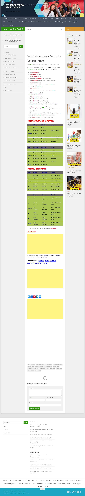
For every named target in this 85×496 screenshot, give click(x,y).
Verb (40, 69)
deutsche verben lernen (39, 366)
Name (30, 397)
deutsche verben (31, 366)
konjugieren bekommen (51, 368)
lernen (33, 257)
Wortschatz (30, 69)
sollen (47, 261)
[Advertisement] (45, 44)
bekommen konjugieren (40, 364)
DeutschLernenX (14, 5)
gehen (41, 255)
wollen (41, 261)
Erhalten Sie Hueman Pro (24, 493)
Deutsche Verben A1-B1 (43, 18)
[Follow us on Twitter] (15, 29)
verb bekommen (31, 370)
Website (30, 402)
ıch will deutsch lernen (41, 368)
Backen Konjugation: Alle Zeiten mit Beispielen (42, 437)
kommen (46, 255)
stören (38, 257)
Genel (29, 29)
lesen (29, 257)
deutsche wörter (56, 366)
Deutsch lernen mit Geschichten (59, 18)
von (43, 107)
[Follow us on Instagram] (18, 29)
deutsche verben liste (48, 366)
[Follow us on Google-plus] (20, 29)
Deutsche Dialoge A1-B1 (23, 22)
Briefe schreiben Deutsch (74, 18)
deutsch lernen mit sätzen (57, 364)
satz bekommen (59, 368)
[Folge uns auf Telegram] (22, 29)
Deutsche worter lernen (32, 368)
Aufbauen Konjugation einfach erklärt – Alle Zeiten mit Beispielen (77, 55)
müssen (38, 263)
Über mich (5, 25)
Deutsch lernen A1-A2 (48, 22)
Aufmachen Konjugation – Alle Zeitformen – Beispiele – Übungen (77, 43)
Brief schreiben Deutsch (10, 61)
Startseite (5, 18)
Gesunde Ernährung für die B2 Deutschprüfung (42, 434)
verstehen (44, 257)
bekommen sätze (49, 364)
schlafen (52, 255)
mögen (44, 263)
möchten (30, 263)
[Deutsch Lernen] (11, 29)
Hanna (30, 64)
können (53, 261)
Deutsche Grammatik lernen (29, 18)
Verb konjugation (73, 22)
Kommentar (31, 388)
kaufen (58, 255)
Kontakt (12, 25)
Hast (31, 95)
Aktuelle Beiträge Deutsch (61, 22)
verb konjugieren (38, 370)
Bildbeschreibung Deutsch (9, 22)
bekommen (33, 364)
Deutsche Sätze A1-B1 (15, 18)
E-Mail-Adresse (49, 397)
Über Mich (7, 432)
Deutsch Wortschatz (36, 22)
